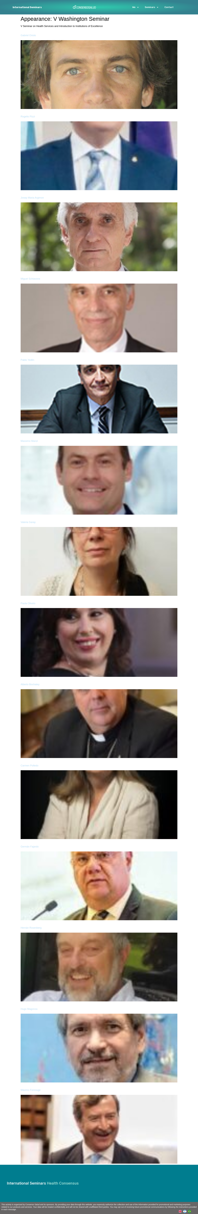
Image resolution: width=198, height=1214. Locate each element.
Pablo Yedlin (27, 360)
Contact (169, 7)
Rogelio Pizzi (28, 116)
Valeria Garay (28, 522)
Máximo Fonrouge (31, 1090)
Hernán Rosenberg (31, 927)
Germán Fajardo (30, 846)
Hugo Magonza (29, 1009)
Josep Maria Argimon (32, 197)
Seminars (152, 7)
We (135, 7)
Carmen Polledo (29, 765)
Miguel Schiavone (30, 278)
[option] (185, 1211)
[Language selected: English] (185, 1211)
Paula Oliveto (28, 603)
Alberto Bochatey (30, 684)
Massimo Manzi (29, 441)
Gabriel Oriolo (28, 35)
